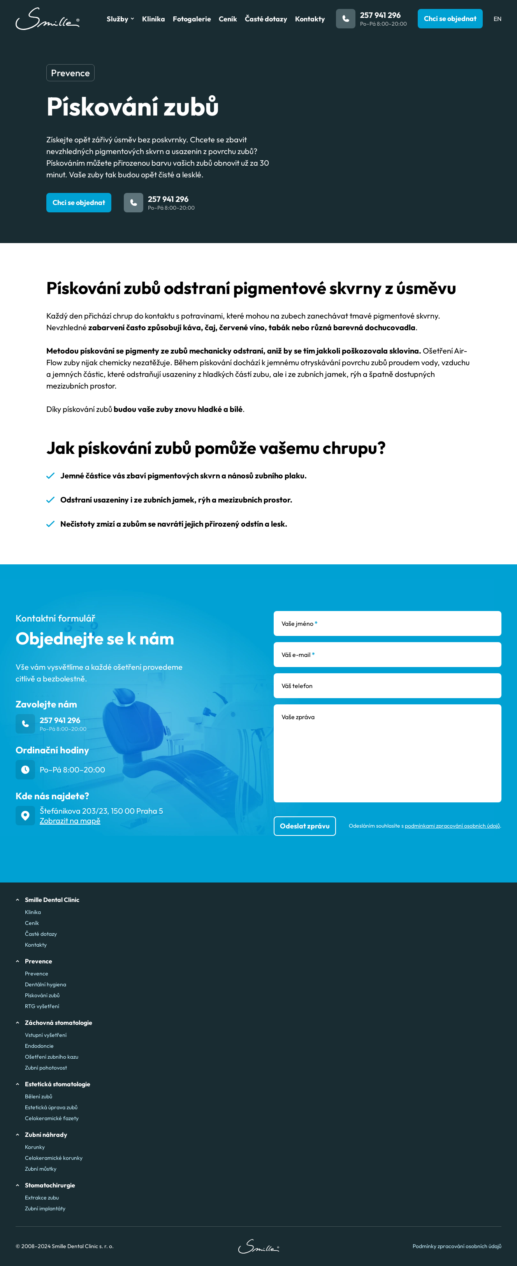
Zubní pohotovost (46, 1067)
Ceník (32, 922)
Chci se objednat (79, 202)
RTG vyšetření (42, 1006)
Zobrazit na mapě (70, 820)
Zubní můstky (40, 1168)
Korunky (35, 1146)
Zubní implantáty (45, 1208)
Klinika (33, 912)
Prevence (36, 973)
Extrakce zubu (42, 1197)
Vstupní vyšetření (46, 1034)
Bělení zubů (38, 1096)
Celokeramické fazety (52, 1118)
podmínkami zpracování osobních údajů (452, 825)
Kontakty (36, 944)
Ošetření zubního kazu (51, 1056)
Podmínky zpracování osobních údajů (457, 1246)
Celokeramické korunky (54, 1157)
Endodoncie (39, 1045)
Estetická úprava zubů (51, 1107)
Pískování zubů (42, 995)
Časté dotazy (41, 933)
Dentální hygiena (45, 984)
